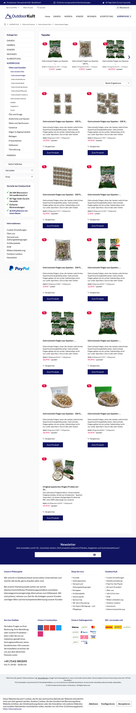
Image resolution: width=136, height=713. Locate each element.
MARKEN (11, 155)
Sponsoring (77, 600)
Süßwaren (13, 145)
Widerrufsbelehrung (16, 250)
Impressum (111, 606)
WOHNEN (12, 54)
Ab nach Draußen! (114, 587)
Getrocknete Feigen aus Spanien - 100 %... (85, 62)
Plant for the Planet (114, 584)
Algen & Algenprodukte (19, 132)
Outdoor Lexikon (14, 254)
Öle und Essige (15, 114)
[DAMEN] (56, 16)
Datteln (13, 102)
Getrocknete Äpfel (17, 83)
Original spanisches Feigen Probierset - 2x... (61, 488)
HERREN (11, 45)
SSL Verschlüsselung (81, 603)
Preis (7, 176)
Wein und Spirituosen (18, 123)
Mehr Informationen (12, 709)
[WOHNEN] (91, 16)
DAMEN (11, 40)
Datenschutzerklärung (115, 609)
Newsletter (12, 257)
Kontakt (76, 577)
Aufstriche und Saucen (18, 118)
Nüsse (12, 110)
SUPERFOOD (13, 63)
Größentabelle (13, 243)
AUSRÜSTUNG (14, 58)
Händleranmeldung (114, 581)
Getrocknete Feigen (18, 75)
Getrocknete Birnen (18, 79)
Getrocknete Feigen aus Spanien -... (55, 62)
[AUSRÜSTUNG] (106, 16)
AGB (9, 246)
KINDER (11, 49)
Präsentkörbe (14, 140)
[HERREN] (68, 16)
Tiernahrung (14, 149)
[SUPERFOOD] (123, 16)
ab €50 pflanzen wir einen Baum (18, 211)
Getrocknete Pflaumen (19, 91)
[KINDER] (79, 16)
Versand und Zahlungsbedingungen (17, 238)
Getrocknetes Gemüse (18, 99)
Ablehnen (93, 703)
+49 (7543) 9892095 (15, 661)
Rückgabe (77, 590)
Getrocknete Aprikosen (19, 87)
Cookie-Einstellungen (17, 230)
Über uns (11, 233)
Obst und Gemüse (17, 67)
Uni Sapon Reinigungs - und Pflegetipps (84, 607)
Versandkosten (43, 678)
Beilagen (12, 136)
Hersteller (10, 170)
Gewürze (12, 127)
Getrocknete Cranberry (19, 95)
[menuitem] (123, 7)
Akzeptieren (124, 703)
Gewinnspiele (78, 596)
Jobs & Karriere (112, 593)
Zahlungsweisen (79, 581)
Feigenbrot (14, 106)
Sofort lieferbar (15, 164)
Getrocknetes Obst (17, 72)
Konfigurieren (108, 703)
